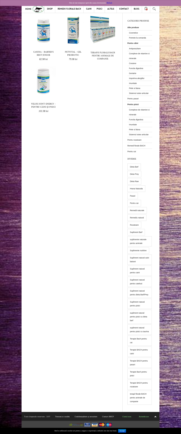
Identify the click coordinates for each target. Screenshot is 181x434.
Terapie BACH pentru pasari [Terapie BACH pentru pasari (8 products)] (139, 363)
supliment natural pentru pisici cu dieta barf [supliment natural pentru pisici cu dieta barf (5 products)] (138, 317)
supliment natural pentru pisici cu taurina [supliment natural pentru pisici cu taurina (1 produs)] (139, 330)
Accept (122, 431)
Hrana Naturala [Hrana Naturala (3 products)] (136, 189)
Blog (136, 9)
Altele (110, 9)
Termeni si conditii (62, 417)
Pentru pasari (133, 99)
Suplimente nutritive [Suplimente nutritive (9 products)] (138, 250)
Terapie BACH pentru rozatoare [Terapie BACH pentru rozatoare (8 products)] (139, 385)
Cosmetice (133, 33)
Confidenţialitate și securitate (85, 417)
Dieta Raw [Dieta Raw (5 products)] (134, 181)
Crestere (132, 63)
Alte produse (133, 27)
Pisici (99, 9)
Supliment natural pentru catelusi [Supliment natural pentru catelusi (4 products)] (137, 282)
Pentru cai (131, 151)
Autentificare (144, 417)
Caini (89, 9)
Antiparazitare (135, 48)
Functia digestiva (136, 68)
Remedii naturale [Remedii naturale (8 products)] (137, 210)
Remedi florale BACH (136, 146)
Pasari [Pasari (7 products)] (132, 196)
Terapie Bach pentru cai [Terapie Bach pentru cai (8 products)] (138, 341)
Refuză (109, 3)
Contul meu (126, 417)
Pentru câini (132, 43)
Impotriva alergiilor (136, 78)
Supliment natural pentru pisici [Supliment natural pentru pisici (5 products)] (137, 304)
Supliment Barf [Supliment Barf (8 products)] (136, 232)
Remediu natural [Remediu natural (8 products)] (137, 218)
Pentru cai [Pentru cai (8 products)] (134, 203)
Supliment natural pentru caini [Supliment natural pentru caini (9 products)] (137, 271)
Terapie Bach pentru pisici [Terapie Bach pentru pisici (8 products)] (138, 374)
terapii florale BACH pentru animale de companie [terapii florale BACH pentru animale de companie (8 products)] (138, 398)
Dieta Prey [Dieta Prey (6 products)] (134, 174)
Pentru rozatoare (134, 140)
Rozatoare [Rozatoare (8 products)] (134, 225)
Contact (124, 9)
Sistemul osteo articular (139, 93)
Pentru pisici (133, 104)
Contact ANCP (108, 417)
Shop (50, 9)
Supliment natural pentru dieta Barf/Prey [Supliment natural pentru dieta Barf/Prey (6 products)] (139, 293)
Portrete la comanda (137, 38)
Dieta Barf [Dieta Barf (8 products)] (134, 167)
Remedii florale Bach (69, 9)
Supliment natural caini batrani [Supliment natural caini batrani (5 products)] (139, 260)
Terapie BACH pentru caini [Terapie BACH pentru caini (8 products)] (139, 352)
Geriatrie (132, 73)
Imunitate (133, 83)
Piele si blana (134, 88)
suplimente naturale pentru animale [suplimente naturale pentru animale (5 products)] (138, 241)
